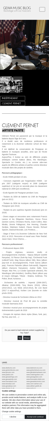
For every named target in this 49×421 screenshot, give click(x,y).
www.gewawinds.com (9, 379)
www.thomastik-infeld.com (36, 379)
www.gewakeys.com (9, 386)
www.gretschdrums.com (10, 370)
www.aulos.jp (31, 388)
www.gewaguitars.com (34, 377)
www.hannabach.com (9, 381)
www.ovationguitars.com (35, 375)
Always (27, 338)
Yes (19, 338)
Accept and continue (35, 417)
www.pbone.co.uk (8, 388)
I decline (12, 417)
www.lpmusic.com (8, 372)
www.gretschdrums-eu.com (36, 370)
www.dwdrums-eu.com (34, 368)
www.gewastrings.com (10, 377)
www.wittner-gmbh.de (34, 386)
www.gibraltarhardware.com (36, 372)
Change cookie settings (11, 411)
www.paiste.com (7, 375)
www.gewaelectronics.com (36, 381)
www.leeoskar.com (8, 384)
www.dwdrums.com (8, 368)
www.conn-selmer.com (34, 384)
